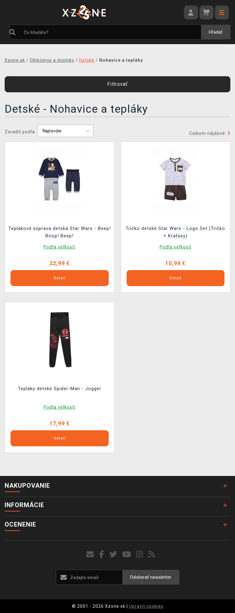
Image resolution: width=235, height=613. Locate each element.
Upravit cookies (146, 606)
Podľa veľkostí (59, 246)
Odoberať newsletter (150, 577)
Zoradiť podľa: (20, 131)
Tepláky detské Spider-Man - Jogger (59, 388)
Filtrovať (117, 84)
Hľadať (215, 32)
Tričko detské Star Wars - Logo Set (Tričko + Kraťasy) (175, 232)
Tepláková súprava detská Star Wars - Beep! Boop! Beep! (59, 232)
